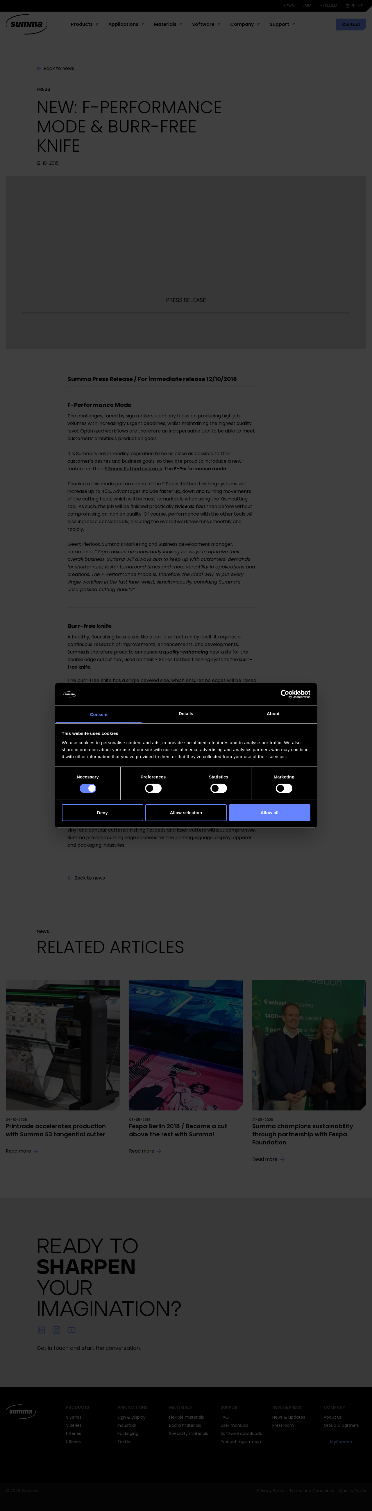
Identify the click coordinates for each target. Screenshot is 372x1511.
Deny (102, 812)
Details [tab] (186, 713)
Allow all (270, 812)
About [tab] (273, 713)
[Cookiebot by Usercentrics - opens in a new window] (285, 694)
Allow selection (186, 812)
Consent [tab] (99, 714)
